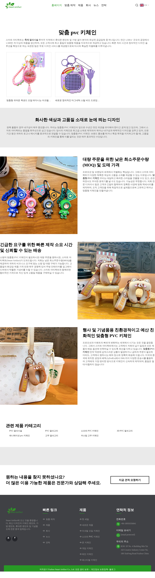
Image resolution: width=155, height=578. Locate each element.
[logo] (13, 5)
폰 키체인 (85, 542)
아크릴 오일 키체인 (89, 530)
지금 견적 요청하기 (130, 480)
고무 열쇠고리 (51, 435)
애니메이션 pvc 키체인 (19, 435)
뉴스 (96, 5)
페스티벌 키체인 (88, 559)
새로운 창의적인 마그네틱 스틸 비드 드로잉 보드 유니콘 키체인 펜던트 (89, 100)
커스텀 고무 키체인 (90, 435)
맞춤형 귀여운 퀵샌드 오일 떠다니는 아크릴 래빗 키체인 (33, 100)
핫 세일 (84, 519)
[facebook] (14, 538)
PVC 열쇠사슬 (15, 431)
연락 (103, 5)
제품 (80, 5)
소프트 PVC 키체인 (89, 431)
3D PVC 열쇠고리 (125, 431)
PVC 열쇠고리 (51, 431)
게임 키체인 (86, 548)
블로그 (112, 569)
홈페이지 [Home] (57, 5)
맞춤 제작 (69, 5)
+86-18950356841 (128, 523)
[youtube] (8, 538)
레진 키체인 (86, 554)
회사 (88, 5)
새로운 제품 (86, 525)
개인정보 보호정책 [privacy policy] (99, 569)
